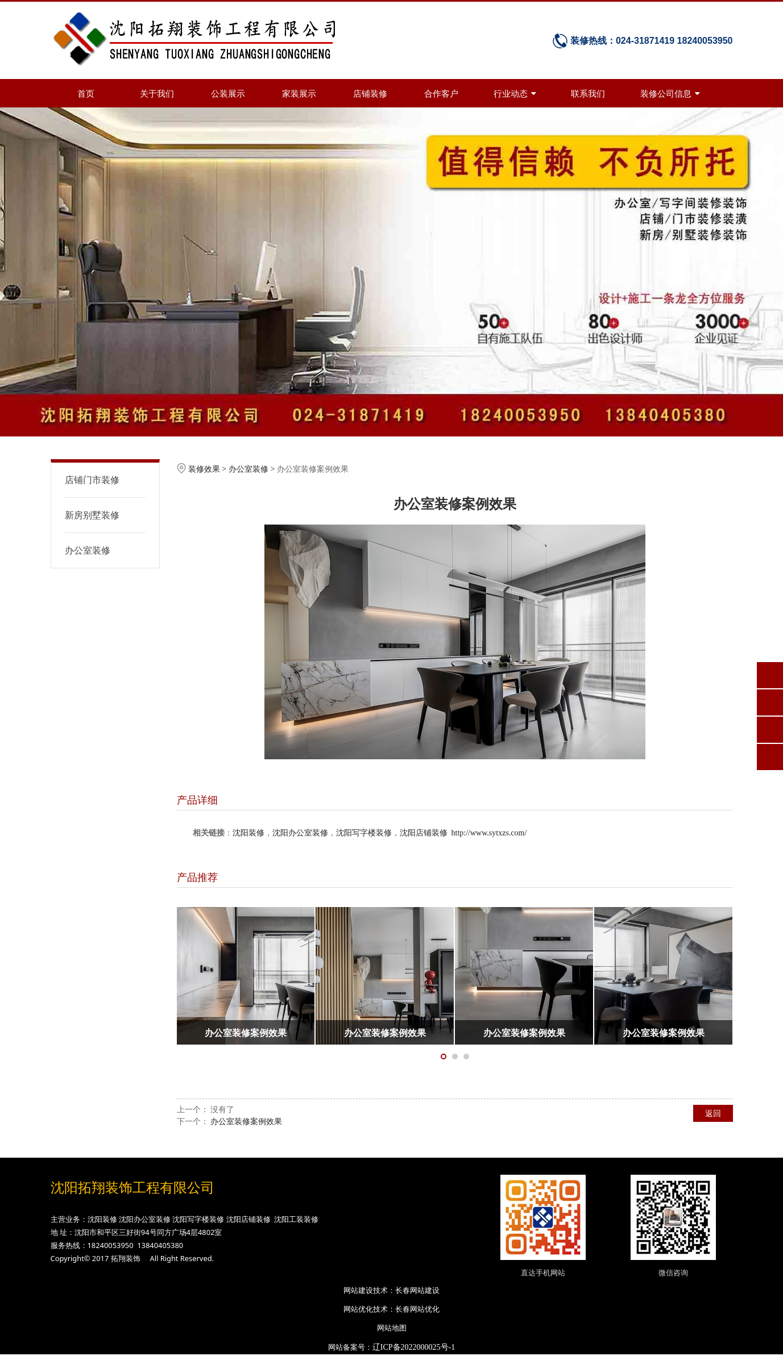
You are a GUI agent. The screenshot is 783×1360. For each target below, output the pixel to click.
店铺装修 (370, 93)
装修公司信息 (670, 93)
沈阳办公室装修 (300, 833)
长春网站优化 (417, 1309)
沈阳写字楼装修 (364, 833)
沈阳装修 (248, 833)
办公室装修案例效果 (246, 1121)
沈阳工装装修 (296, 1219)
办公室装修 (87, 550)
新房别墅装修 (92, 515)
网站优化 (358, 1309)
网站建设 (358, 1290)
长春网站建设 (417, 1290)
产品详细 (197, 799)
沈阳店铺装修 (424, 833)
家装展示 (299, 93)
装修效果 (204, 468)
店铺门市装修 (92, 479)
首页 (85, 93)
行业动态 (515, 93)
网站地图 (392, 1327)
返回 (713, 1113)
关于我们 (157, 93)
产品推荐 (197, 877)
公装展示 (228, 93)
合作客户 (441, 93)
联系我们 (588, 93)
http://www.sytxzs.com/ (489, 833)
